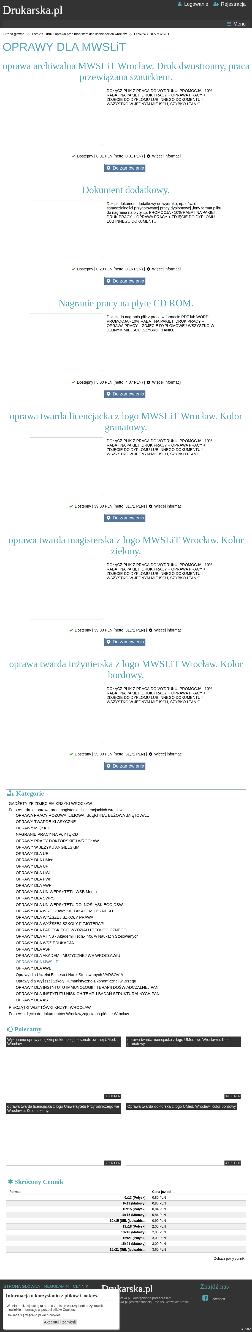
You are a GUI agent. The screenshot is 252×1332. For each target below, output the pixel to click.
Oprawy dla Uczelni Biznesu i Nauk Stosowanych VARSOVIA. (70, 975)
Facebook (213, 1297)
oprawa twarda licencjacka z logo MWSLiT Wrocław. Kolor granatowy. (126, 422)
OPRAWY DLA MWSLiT (151, 34)
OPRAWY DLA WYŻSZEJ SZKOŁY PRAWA (54, 917)
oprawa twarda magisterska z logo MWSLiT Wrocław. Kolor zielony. (125, 545)
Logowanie (192, 4)
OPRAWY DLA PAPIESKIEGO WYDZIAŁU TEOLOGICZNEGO (71, 930)
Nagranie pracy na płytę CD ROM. (126, 303)
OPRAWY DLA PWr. (33, 879)
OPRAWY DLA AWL (33, 968)
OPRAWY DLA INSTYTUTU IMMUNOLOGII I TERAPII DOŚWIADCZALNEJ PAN (87, 987)
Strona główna (14, 34)
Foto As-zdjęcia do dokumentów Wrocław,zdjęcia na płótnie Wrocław (69, 1014)
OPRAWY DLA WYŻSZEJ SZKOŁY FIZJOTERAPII (60, 923)
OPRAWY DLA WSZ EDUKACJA (45, 943)
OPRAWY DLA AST (33, 1000)
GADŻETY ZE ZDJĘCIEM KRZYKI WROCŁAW (50, 803)
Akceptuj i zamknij (60, 1322)
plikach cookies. (50, 1315)
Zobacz (219, 1259)
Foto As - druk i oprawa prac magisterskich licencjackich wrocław (79, 34)
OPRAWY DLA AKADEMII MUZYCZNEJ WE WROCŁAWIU (68, 955)
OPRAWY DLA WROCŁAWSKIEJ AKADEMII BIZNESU (64, 911)
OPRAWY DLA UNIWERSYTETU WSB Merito (56, 892)
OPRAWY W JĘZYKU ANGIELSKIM (47, 847)
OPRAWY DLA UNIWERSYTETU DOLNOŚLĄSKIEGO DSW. (70, 904)
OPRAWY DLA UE (32, 853)
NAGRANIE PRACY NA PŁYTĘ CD (47, 834)
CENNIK (81, 1286)
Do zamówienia (124, 168)
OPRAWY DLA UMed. (35, 860)
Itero (245, 1329)
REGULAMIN (56, 1286)
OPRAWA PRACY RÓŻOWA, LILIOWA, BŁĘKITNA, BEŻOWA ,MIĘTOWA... (82, 815)
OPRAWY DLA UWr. (34, 873)
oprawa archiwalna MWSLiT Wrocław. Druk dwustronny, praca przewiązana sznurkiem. (126, 71)
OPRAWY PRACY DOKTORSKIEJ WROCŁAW (57, 841)
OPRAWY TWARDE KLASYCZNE (46, 821)
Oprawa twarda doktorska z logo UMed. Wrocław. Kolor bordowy (182, 1106)
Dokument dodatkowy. (126, 190)
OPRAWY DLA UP (32, 866)
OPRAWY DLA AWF (33, 885)
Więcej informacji (163, 156)
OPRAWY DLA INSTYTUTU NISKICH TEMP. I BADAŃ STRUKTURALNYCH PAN (87, 994)
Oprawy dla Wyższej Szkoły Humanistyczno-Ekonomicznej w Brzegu (76, 981)
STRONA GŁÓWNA (22, 1286)
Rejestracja (229, 4)
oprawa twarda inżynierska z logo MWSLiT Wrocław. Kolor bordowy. (126, 669)
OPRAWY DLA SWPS (35, 898)
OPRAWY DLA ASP (33, 949)
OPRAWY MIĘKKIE (33, 828)
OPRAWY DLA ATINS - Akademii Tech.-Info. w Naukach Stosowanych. (78, 936)
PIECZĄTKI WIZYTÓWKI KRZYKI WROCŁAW (50, 1007)
